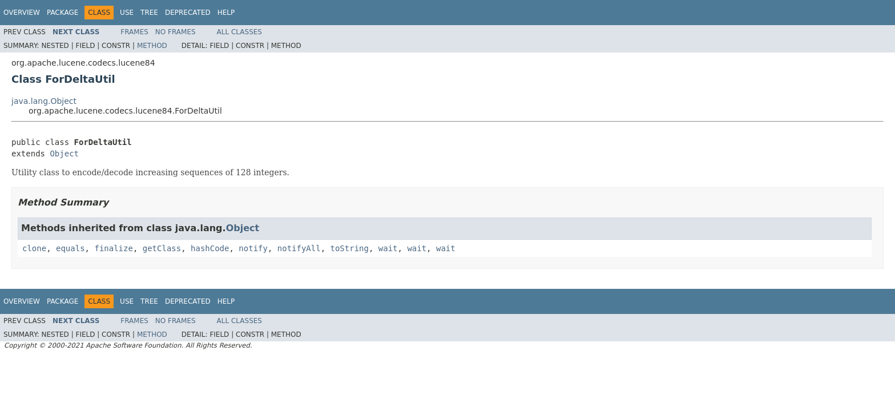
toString (349, 248)
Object (64, 153)
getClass (162, 248)
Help (226, 13)
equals (70, 248)
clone (34, 248)
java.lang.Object (43, 101)
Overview (21, 13)
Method (152, 46)
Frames (134, 32)
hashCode (210, 248)
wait (388, 248)
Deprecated (188, 13)
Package (62, 13)
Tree (149, 13)
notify (253, 248)
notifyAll (299, 248)
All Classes (239, 32)
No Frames (175, 32)
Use (127, 13)
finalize (113, 248)
